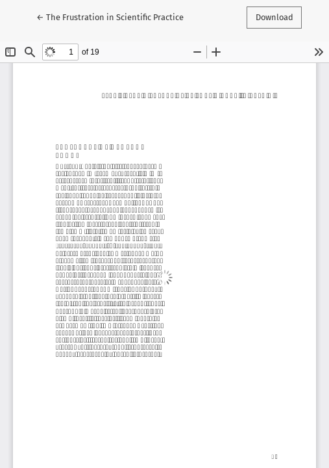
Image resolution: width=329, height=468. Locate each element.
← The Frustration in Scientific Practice (110, 16)
